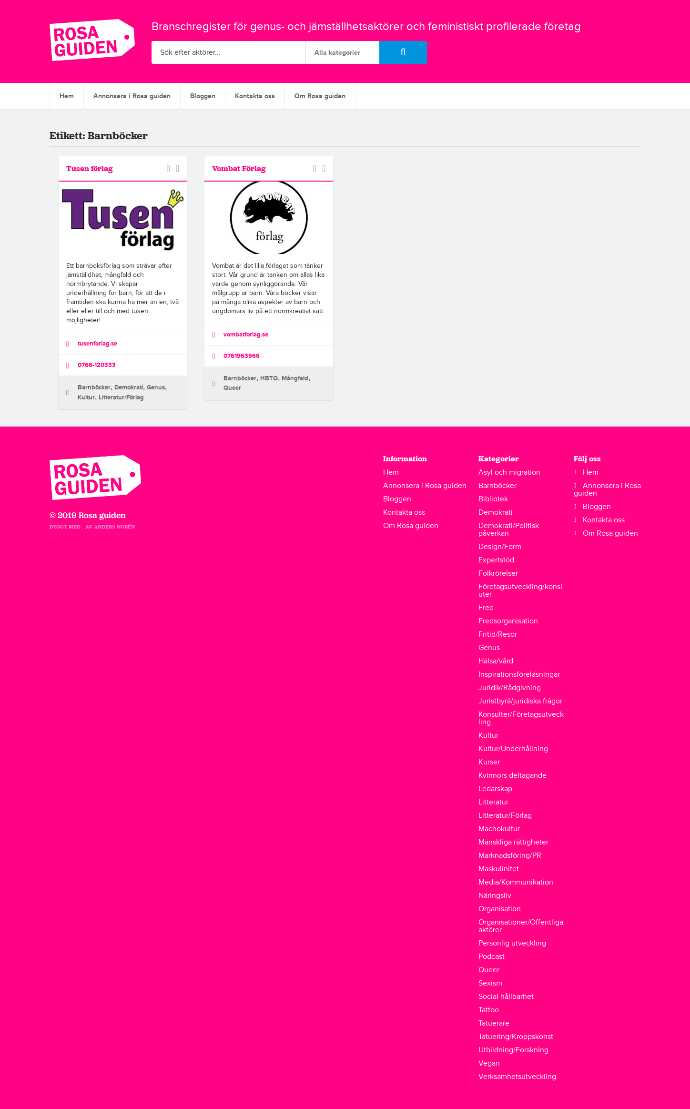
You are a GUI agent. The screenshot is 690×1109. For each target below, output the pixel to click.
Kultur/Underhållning (513, 748)
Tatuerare (493, 1023)
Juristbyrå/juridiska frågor (520, 701)
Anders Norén (114, 526)
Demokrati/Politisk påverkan (508, 529)
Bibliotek (493, 499)
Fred (486, 607)
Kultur (86, 397)
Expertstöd (496, 560)
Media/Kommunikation (515, 882)
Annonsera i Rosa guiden (132, 96)
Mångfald (295, 378)
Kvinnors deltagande (512, 775)
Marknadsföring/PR (509, 855)
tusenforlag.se (91, 343)
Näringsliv (494, 895)
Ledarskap (495, 789)
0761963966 (236, 356)
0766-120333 (91, 365)
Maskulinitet (498, 869)
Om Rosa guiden (319, 96)
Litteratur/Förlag (121, 397)
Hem (67, 96)
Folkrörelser (498, 573)
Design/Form (499, 546)
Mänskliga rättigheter (513, 842)
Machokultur (499, 829)
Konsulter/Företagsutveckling (521, 718)
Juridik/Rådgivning (509, 687)
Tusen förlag (89, 168)
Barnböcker (94, 387)
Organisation (499, 909)
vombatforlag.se (240, 334)
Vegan (489, 1063)
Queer (232, 388)
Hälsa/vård (495, 661)
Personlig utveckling (512, 943)
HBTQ (269, 378)
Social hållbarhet (506, 996)
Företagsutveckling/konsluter (520, 590)
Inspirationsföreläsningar (519, 674)
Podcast (491, 956)
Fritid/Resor (497, 634)
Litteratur (493, 802)
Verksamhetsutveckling (517, 1076)
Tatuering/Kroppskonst (515, 1036)
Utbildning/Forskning (513, 1050)
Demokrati (128, 387)
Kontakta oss (255, 96)
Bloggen (202, 96)
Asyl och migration (509, 472)
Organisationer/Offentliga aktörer (520, 926)
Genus (156, 387)
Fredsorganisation (508, 621)
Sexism (490, 983)
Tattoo (488, 1010)
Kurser (489, 762)
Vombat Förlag (239, 168)
